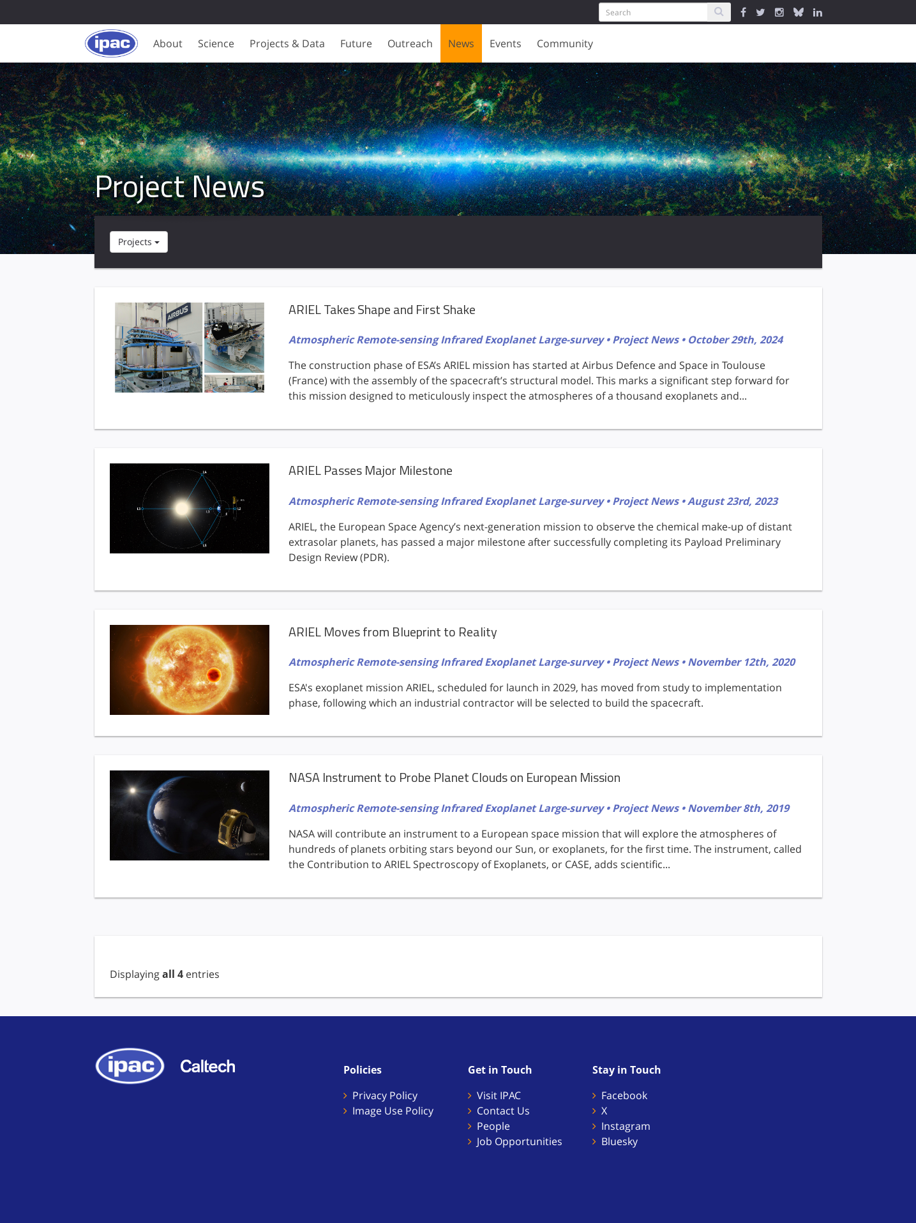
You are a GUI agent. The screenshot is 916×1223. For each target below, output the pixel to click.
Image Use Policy (392, 1111)
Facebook (624, 1095)
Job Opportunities (519, 1141)
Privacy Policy (384, 1095)
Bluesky (619, 1141)
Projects (139, 242)
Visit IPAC (499, 1095)
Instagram (625, 1126)
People (493, 1126)
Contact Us (503, 1111)
